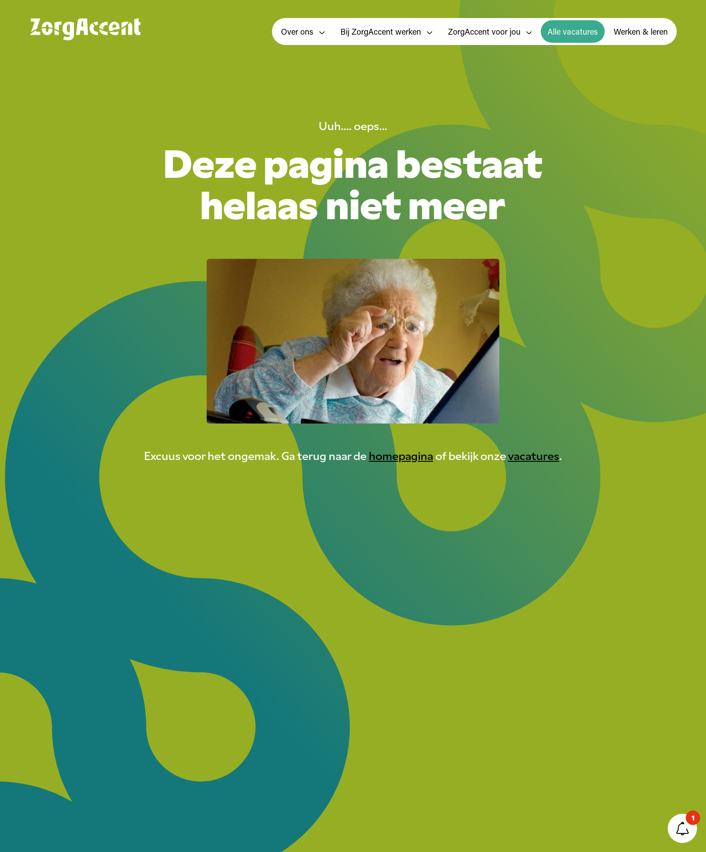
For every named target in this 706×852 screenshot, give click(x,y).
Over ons (303, 31)
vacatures (533, 455)
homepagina (401, 455)
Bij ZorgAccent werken (386, 31)
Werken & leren (641, 31)
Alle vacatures (573, 31)
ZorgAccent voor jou (490, 31)
